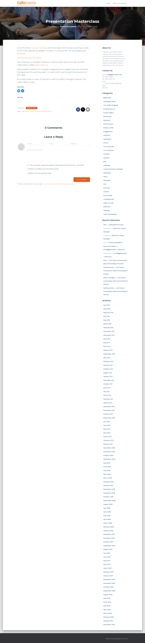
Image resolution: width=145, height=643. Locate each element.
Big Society (107, 98)
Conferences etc (109, 109)
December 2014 (109, 331)
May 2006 (106, 606)
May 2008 (106, 515)
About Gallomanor (120, 3)
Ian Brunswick (108, 288)
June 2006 (107, 602)
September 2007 (109, 546)
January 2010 (108, 444)
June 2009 (107, 467)
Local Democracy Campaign (113, 169)
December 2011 (108, 380)
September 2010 (109, 418)
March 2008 (107, 523)
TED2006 (21, 54)
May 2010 (106, 429)
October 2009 (108, 455)
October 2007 (108, 542)
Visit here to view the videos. (29, 58)
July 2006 (106, 598)
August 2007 (107, 549)
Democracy (107, 116)
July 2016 (106, 305)
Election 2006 (108, 128)
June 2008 (107, 512)
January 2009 (108, 485)
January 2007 (108, 576)
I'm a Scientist (108, 150)
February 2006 (108, 617)
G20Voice (106, 135)
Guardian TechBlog (39, 48)
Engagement (108, 131)
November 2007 (109, 538)
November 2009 (109, 452)
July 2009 (106, 463)
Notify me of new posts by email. (40, 173)
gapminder (25, 111)
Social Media (107, 195)
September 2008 (109, 500)
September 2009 (109, 459)
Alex (104, 225)
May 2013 (106, 358)
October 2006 (108, 587)
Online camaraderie (115, 242)
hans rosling (34, 111)
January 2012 (108, 376)
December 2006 (109, 579)
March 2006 (107, 613)
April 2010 (106, 433)
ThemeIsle (124, 638)
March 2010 (107, 437)
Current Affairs (108, 113)
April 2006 (107, 609)
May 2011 (106, 391)
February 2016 (108, 312)
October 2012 (108, 369)
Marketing (107, 173)
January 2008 (108, 531)
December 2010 (109, 406)
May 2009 (106, 470)
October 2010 (108, 414)
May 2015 (106, 320)
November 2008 (109, 493)
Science (106, 192)
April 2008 (107, 519)
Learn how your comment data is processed (59, 184)
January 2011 (107, 403)
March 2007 (107, 568)
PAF (104, 184)
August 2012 (107, 373)
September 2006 (109, 591)
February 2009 (108, 482)
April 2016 (106, 309)
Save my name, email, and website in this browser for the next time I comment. (57, 165)
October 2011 (108, 384)
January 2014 (108, 350)
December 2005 (109, 624)
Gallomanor (107, 139)
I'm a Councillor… (109, 146)
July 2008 (106, 508)
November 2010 (109, 410)
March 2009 (107, 478)
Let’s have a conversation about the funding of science (115, 271)
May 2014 (106, 343)
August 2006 (107, 594)
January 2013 (108, 365)
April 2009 (107, 474)
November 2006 (109, 583)
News (105, 177)
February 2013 (108, 361)
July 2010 (106, 421)
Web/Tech (107, 207)
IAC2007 (106, 158)
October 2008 (108, 497)
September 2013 (109, 354)
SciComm (106, 188)
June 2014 (106, 339)
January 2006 (108, 621)
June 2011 (106, 388)
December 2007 (109, 534)
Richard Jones (108, 267)
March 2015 (107, 324)
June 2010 (107, 425)
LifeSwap (106, 165)
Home (108, 3)
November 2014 (109, 335)
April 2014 (106, 346)
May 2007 (106, 561)
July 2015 (106, 316)
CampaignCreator (109, 101)
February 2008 (108, 527)
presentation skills (45, 111)
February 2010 (108, 440)
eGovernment (108, 124)
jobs (104, 161)
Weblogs (106, 210)
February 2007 (108, 572)
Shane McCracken (109, 246)
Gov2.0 (105, 143)
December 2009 (109, 448)
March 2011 (107, 395)
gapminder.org (41, 65)
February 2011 (108, 399)
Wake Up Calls (31, 108)
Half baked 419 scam (116, 225)
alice (105, 260)
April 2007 (107, 564)
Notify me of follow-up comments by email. (44, 169)
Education (106, 120)
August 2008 (107, 504)
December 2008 (109, 489)
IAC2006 (106, 154)
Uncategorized (108, 199)
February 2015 (108, 327)
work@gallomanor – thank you (114, 249)
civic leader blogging (110, 105)
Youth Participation (110, 214)
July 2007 (106, 553)
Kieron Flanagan (109, 278)
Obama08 (106, 180)
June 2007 (107, 557)
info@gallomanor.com (114, 74)
